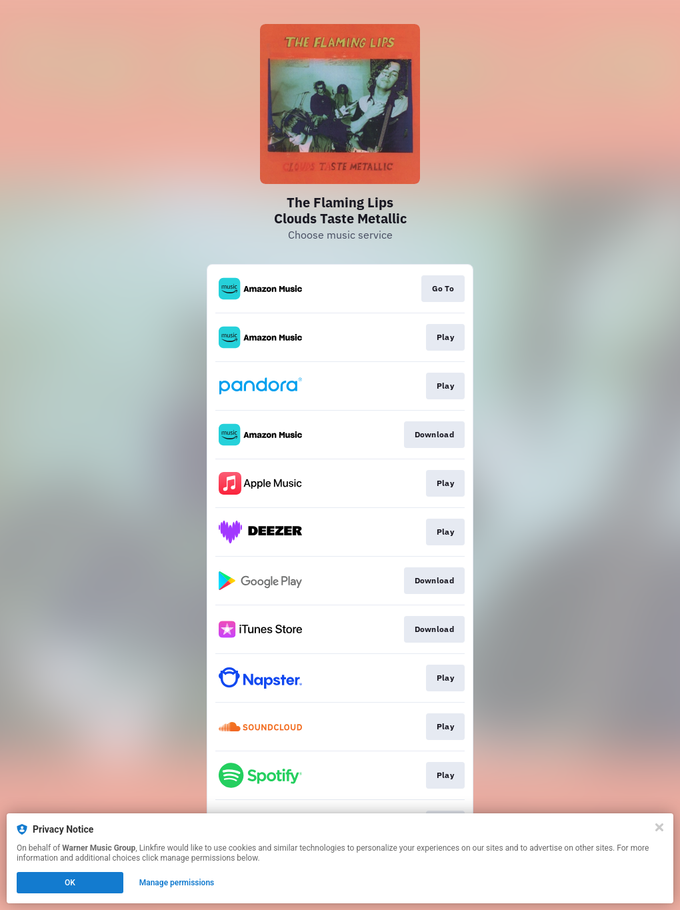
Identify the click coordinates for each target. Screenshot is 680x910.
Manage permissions (177, 882)
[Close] (659, 827)
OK (70, 882)
